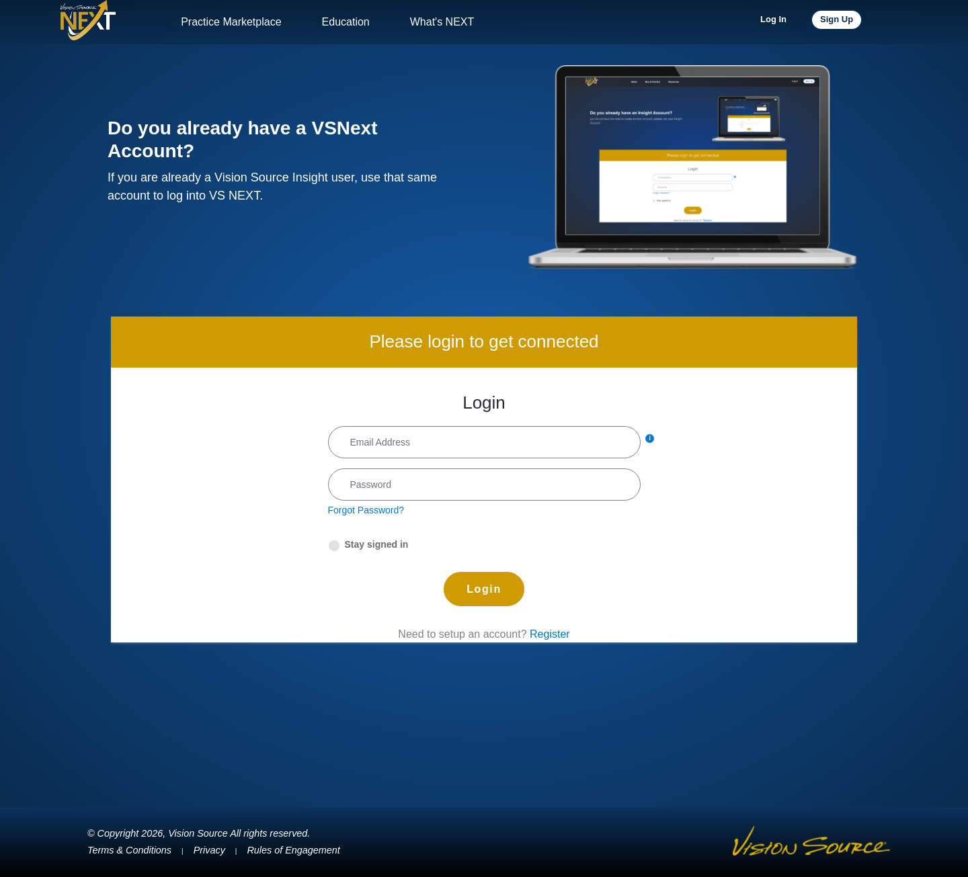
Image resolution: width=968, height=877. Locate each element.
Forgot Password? (366, 510)
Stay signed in (377, 544)
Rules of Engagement (293, 850)
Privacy (209, 850)
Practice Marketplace (231, 22)
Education (346, 22)
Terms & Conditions (129, 850)
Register (550, 634)
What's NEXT (442, 22)
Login (484, 589)
